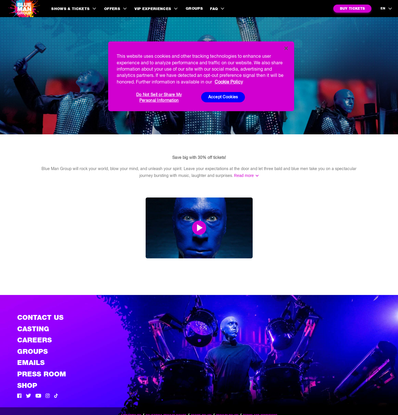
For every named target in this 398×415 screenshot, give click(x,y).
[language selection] (386, 8)
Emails (31, 362)
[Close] (286, 48)
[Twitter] (28, 396)
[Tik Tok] (56, 396)
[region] (201, 76)
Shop (27, 385)
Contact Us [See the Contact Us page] (40, 317)
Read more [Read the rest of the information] (244, 175)
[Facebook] (19, 396)
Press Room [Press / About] (41, 374)
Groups (194, 8)
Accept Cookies (223, 97)
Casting (33, 329)
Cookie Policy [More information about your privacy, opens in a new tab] (229, 81)
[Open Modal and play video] (199, 228)
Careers (34, 340)
